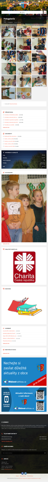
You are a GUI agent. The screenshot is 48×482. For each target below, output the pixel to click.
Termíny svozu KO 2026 (9, 141)
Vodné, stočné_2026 (8, 138)
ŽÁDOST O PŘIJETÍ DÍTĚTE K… (9, 338)
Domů (17, 476)
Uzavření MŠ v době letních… (9, 331)
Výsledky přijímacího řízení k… (9, 333)
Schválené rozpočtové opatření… (11, 119)
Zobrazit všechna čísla (6, 441)
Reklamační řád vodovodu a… (10, 136)
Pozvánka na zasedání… (9, 124)
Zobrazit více (6, 127)
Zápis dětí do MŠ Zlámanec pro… (10, 336)
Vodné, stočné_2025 (8, 143)
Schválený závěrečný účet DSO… (11, 122)
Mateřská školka (13, 104)
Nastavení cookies (37, 478)
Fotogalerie (10, 22)
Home (5, 22)
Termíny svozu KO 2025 (9, 146)
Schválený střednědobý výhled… (11, 114)
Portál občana (30, 476)
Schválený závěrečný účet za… (11, 117)
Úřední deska (23, 476)
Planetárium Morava (7, 341)
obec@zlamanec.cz (8, 469)
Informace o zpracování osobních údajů (26, 478)
